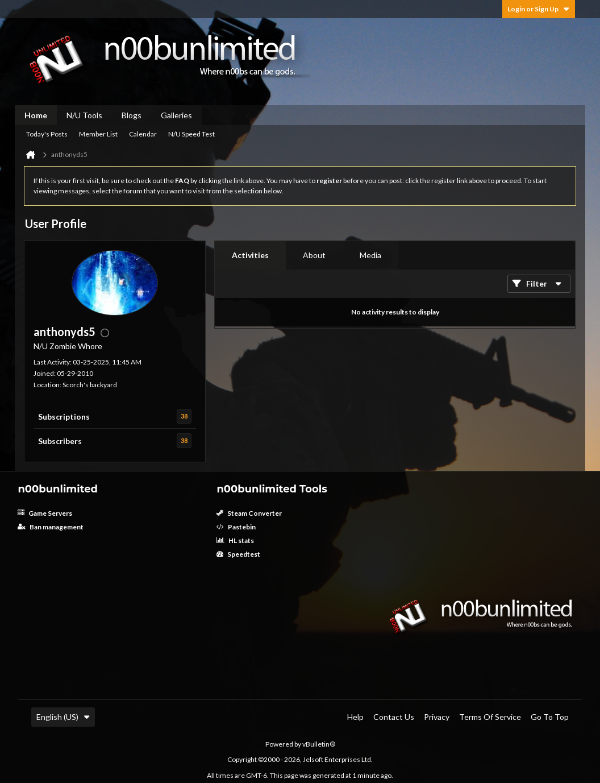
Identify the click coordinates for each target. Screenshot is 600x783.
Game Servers (45, 513)
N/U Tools (84, 115)
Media (370, 255)
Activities (250, 255)
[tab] (250, 255)
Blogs (131, 115)
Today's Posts (47, 134)
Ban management (51, 527)
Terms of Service (490, 717)
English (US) (63, 717)
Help (355, 717)
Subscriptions (64, 416)
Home (35, 115)
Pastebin (236, 527)
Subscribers (60, 441)
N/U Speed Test (191, 134)
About (314, 255)
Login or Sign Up (538, 9)
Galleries (176, 115)
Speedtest (238, 554)
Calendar (143, 134)
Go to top (550, 717)
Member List (98, 134)
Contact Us (393, 717)
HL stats (235, 540)
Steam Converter (249, 513)
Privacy (436, 717)
